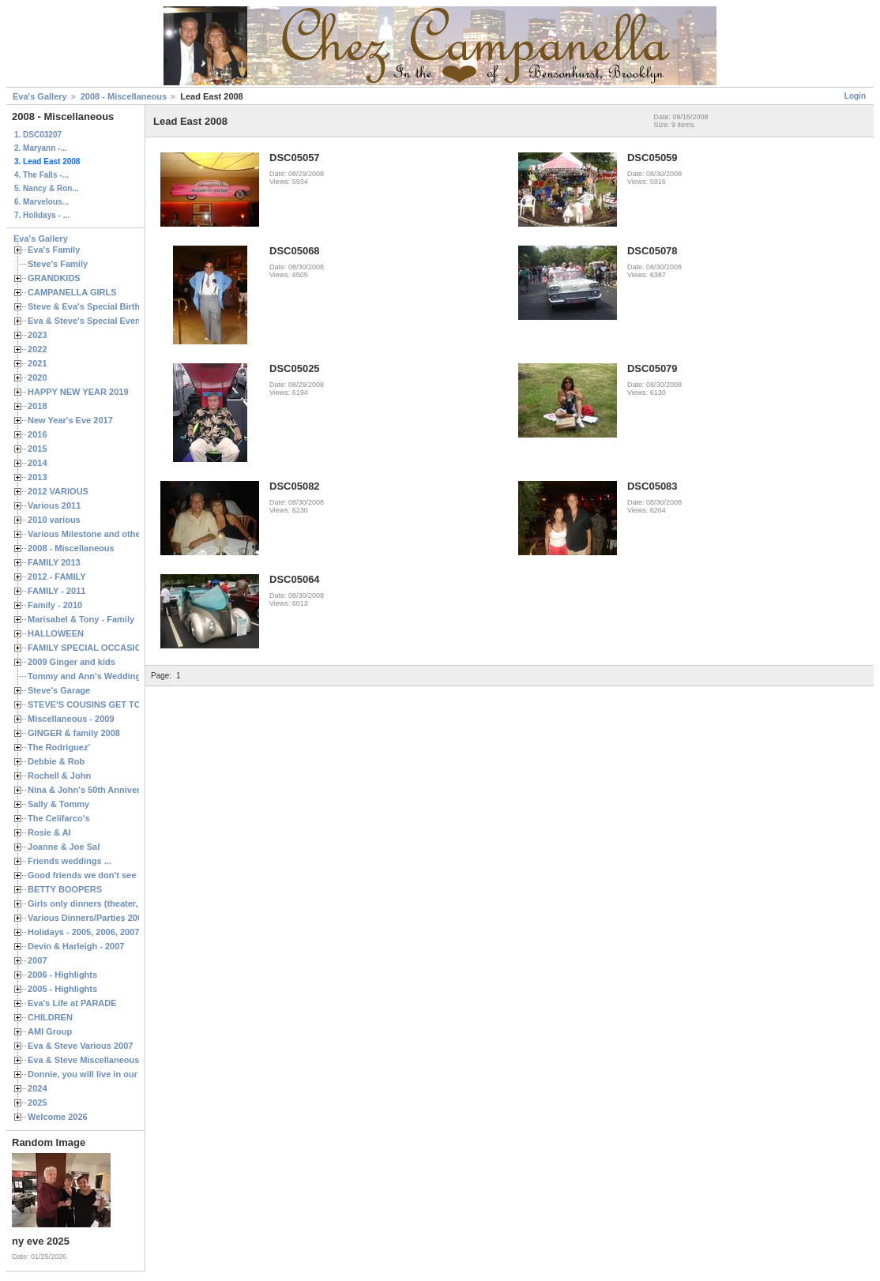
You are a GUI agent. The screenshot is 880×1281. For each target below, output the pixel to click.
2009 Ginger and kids (71, 662)
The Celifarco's (59, 818)
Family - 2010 (55, 605)
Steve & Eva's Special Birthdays (94, 306)
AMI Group (50, 1031)
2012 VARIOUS (58, 491)
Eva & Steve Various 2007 (81, 1045)
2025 (37, 1102)
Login (855, 96)
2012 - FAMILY (57, 576)
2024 (37, 1088)
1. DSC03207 (38, 134)
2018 (37, 406)
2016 (37, 434)
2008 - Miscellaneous (124, 96)
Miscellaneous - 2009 (71, 718)
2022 (37, 349)
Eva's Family (54, 249)
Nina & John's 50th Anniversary (93, 790)
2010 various (54, 519)
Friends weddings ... (69, 861)
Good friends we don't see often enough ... (115, 875)
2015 (37, 448)
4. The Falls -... (41, 175)
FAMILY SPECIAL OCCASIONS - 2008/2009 (115, 647)
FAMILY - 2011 (56, 590)
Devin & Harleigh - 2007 (76, 946)
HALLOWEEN (56, 633)
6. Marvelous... (41, 201)
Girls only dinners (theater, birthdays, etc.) (115, 903)
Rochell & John (59, 775)
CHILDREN (50, 1017)
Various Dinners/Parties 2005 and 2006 (107, 917)
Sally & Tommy (58, 804)
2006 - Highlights (62, 974)
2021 (37, 363)
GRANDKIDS (54, 278)
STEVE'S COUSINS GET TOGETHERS (105, 704)
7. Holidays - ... (42, 215)
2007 (37, 960)
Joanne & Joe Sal (64, 846)
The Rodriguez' (59, 747)
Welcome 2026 (58, 1116)
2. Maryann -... (40, 148)
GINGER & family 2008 (74, 733)
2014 (37, 463)
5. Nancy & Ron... (46, 188)
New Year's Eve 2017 (70, 420)
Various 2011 (54, 505)
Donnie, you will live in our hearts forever (112, 1074)
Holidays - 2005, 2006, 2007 (83, 932)
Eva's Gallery (40, 96)
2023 (37, 335)
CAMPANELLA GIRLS (72, 292)
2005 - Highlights (62, 989)
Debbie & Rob (56, 761)
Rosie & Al (49, 832)
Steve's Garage (59, 690)
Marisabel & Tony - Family (81, 619)
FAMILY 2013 (54, 562)
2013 (37, 477)
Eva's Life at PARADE (72, 1003)
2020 (37, 377)
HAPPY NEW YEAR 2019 (78, 391)
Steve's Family (58, 264)
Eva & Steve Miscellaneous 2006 (94, 1060)
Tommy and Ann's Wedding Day (93, 676)
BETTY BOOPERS (65, 889)
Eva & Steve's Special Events (88, 320)
